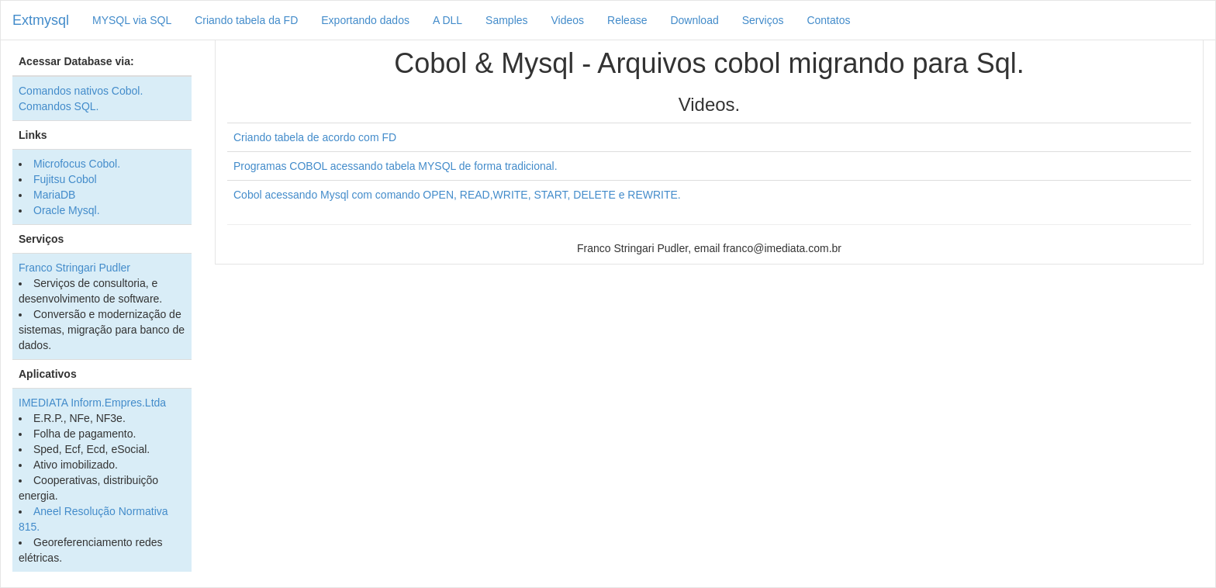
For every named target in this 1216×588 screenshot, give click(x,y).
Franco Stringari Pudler (74, 267)
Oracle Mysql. (66, 210)
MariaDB (54, 195)
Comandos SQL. (59, 106)
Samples (506, 20)
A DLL (447, 20)
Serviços (763, 20)
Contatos (828, 20)
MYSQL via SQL (131, 20)
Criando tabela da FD (246, 20)
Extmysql (40, 20)
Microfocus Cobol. (76, 163)
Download (694, 20)
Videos (568, 20)
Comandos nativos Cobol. (81, 91)
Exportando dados (365, 20)
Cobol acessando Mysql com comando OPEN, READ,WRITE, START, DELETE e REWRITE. (457, 195)
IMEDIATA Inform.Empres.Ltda (92, 402)
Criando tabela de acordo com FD (314, 137)
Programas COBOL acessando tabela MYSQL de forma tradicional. (395, 166)
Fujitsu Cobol (65, 179)
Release (627, 20)
